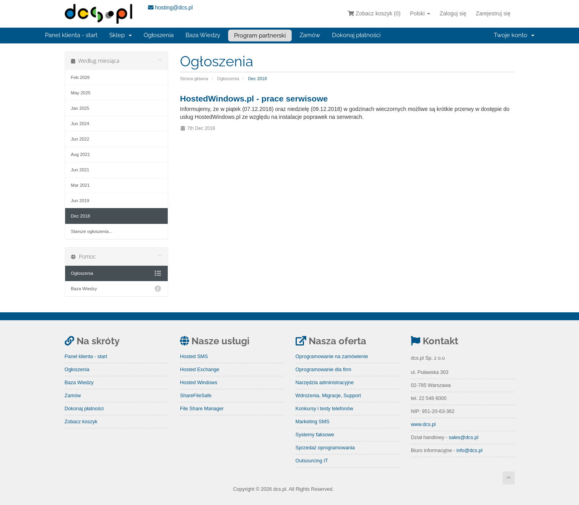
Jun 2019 (80, 200)
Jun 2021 (80, 169)
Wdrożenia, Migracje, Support (328, 395)
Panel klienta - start (71, 35)
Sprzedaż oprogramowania (325, 448)
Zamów (310, 35)
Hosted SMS (194, 356)
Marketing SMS (313, 421)
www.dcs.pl (423, 424)
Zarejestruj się (493, 13)
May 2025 (81, 92)
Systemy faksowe (315, 434)
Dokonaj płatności (356, 35)
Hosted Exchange (199, 369)
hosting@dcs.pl (170, 7)
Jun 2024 (80, 123)
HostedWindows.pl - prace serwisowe (254, 98)
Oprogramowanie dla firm (323, 369)
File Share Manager (202, 408)
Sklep (120, 35)
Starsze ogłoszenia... (91, 231)
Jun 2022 (80, 139)
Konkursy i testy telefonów (324, 408)
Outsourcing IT (312, 461)
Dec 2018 (80, 216)
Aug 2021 (80, 154)
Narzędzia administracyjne (325, 382)
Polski (420, 13)
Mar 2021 (80, 185)
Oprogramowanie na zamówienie (332, 356)
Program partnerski (260, 35)
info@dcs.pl (469, 450)
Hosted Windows (198, 382)
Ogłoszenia (159, 35)
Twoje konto (514, 35)
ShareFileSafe (196, 395)
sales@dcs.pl (463, 437)
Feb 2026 (80, 77)
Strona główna (194, 78)
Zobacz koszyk (81, 421)
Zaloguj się (453, 13)
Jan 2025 (80, 108)
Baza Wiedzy (203, 35)
